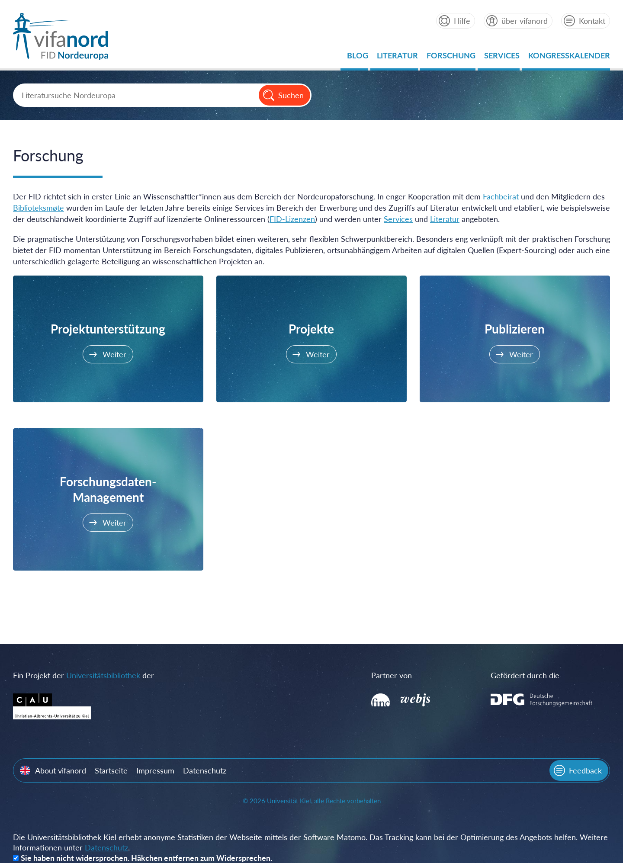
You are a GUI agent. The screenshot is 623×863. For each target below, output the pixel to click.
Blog (357, 57)
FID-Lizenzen (292, 219)
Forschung (451, 57)
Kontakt (592, 21)
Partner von (391, 675)
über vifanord (524, 21)
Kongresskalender (569, 57)
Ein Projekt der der (83, 675)
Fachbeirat (501, 196)
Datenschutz (204, 770)
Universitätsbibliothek (103, 675)
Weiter (114, 354)
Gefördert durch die (525, 675)
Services (502, 57)
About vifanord (60, 770)
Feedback (585, 770)
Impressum (155, 770)
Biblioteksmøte (38, 207)
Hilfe (462, 21)
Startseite (111, 770)
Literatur (397, 57)
